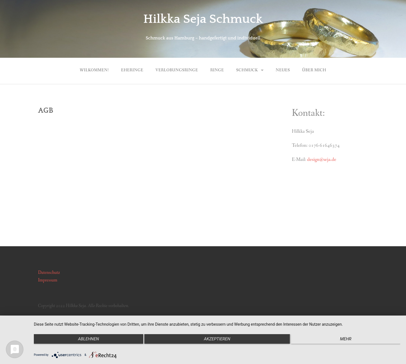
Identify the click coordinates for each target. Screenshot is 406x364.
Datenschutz (49, 273)
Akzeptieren (217, 338)
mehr (345, 338)
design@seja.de (321, 159)
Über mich (314, 70)
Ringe (217, 70)
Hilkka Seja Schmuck (203, 19)
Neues (283, 70)
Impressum (47, 280)
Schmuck (247, 70)
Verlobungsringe (177, 70)
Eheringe (132, 70)
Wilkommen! (94, 70)
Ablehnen (88, 338)
